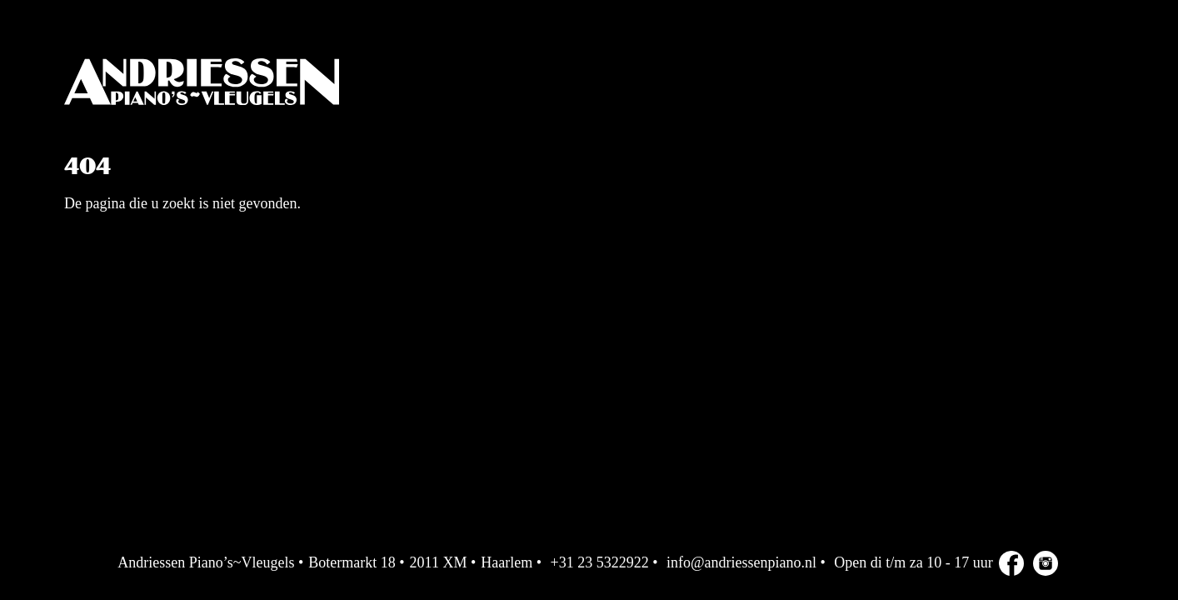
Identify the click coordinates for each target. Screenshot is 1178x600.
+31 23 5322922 (599, 562)
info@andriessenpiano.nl (741, 562)
